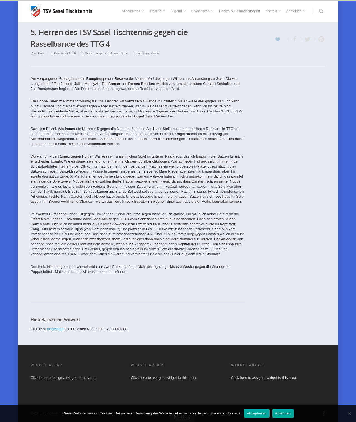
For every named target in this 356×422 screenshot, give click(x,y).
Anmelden (296, 11)
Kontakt (273, 11)
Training (157, 11)
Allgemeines (133, 11)
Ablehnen (283, 413)
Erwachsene (202, 11)
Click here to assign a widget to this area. (64, 378)
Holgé (41, 53)
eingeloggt (55, 329)
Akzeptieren (256, 413)
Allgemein (102, 53)
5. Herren (87, 53)
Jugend (178, 11)
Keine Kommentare (147, 53)
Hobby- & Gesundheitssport (239, 11)
